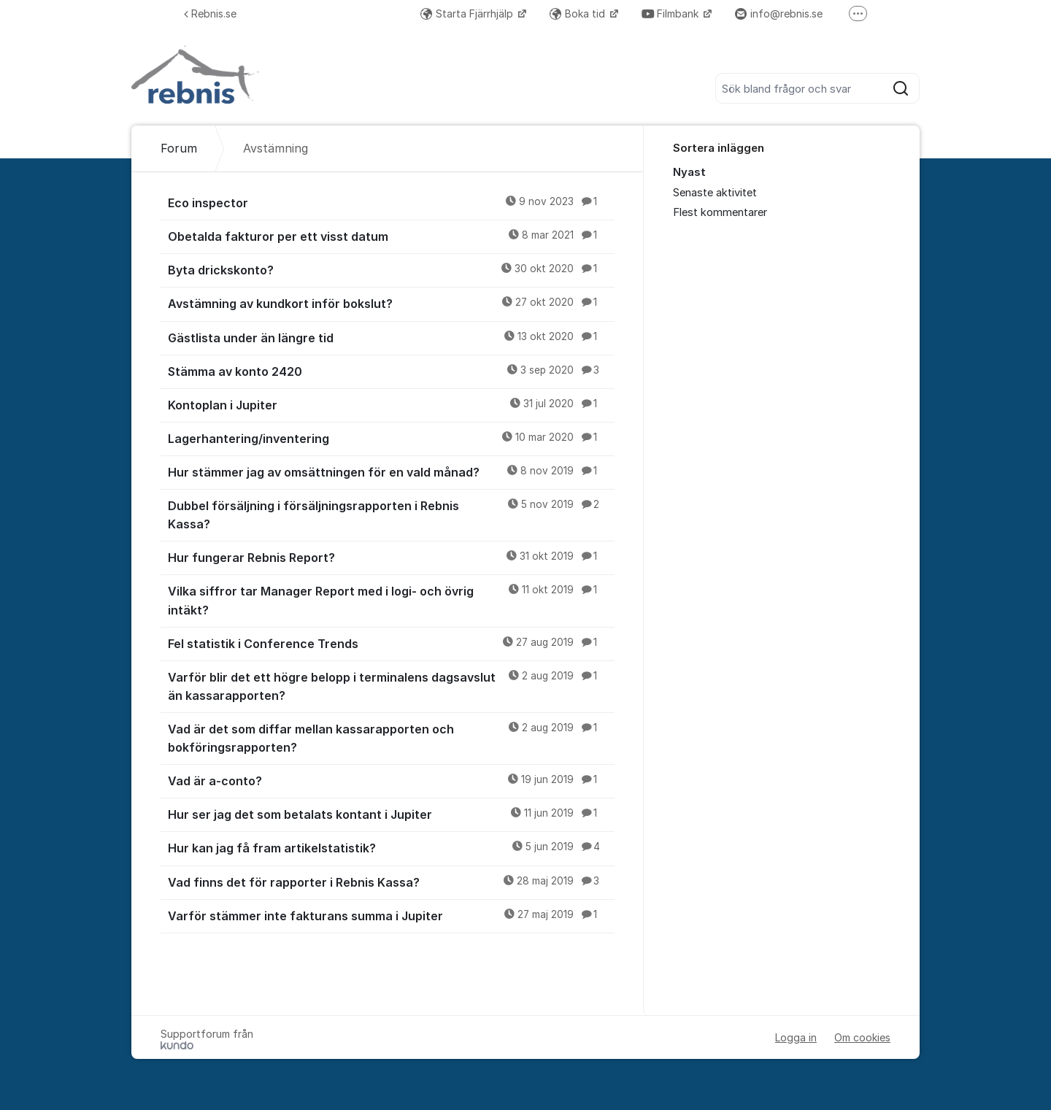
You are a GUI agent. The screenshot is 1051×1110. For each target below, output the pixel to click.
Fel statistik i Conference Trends (391, 643)
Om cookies (862, 1037)
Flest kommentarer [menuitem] (720, 212)
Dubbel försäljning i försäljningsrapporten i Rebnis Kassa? (391, 514)
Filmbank (671, 13)
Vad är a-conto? (391, 780)
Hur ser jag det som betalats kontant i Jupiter (391, 814)
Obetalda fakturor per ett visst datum (391, 236)
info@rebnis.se (779, 13)
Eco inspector (391, 202)
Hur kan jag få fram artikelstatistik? (391, 847)
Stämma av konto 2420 (391, 371)
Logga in (796, 1037)
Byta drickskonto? (391, 269)
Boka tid (579, 13)
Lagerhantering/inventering (391, 438)
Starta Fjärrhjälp (468, 13)
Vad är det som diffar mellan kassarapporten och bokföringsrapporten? (391, 737)
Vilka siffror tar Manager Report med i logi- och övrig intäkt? (391, 599)
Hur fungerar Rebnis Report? (391, 557)
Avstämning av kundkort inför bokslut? (391, 303)
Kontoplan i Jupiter (391, 404)
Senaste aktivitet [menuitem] (715, 192)
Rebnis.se (210, 13)
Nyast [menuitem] (689, 172)
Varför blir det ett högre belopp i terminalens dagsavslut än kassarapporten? (391, 685)
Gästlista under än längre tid (391, 337)
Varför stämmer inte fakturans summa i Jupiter (391, 915)
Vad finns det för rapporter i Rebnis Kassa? (391, 882)
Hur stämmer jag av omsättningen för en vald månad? (391, 471)
